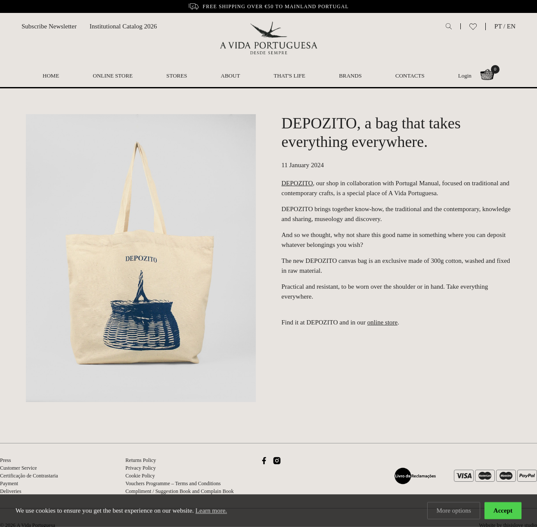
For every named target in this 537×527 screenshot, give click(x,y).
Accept (503, 511)
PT (498, 26)
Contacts (410, 75)
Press (5, 460)
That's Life (289, 75)
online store (382, 322)
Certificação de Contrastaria (29, 476)
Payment (9, 483)
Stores (176, 75)
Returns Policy (140, 460)
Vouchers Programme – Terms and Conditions (172, 483)
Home (51, 75)
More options (453, 511)
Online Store (113, 75)
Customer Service (18, 468)
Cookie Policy (140, 476)
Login (465, 75)
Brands (350, 75)
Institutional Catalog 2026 (123, 26)
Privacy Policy (140, 468)
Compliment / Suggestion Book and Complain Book (179, 491)
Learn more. (211, 511)
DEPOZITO (297, 183)
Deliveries (10, 491)
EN (511, 26)
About (230, 75)
